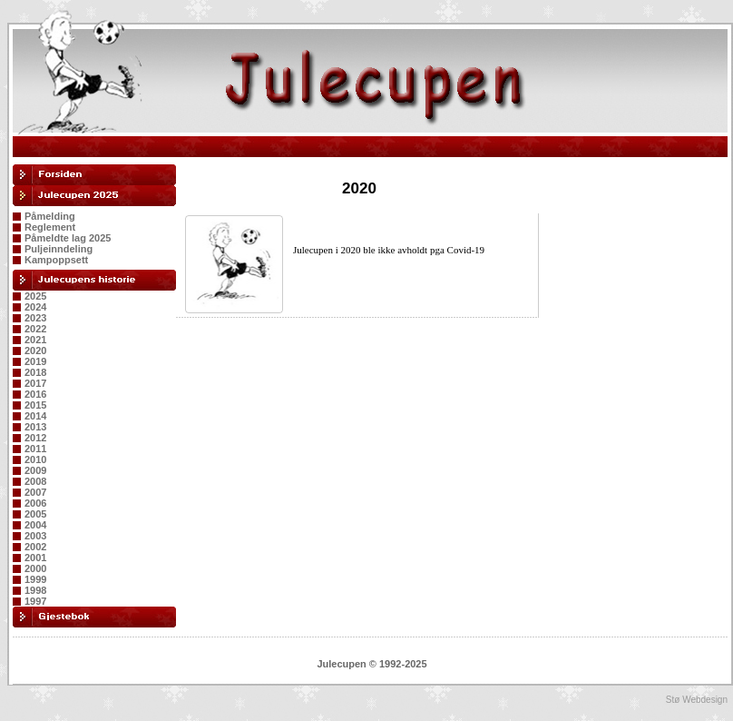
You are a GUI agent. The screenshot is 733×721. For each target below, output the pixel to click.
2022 (35, 328)
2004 (35, 524)
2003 (35, 535)
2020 (35, 350)
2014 (35, 415)
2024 (35, 306)
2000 (35, 568)
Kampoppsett (56, 259)
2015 (35, 405)
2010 (35, 459)
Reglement (49, 227)
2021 (35, 339)
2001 (35, 557)
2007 (35, 492)
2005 (35, 514)
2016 (35, 394)
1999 (35, 579)
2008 (35, 481)
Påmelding (49, 216)
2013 (35, 426)
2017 (35, 383)
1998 (35, 590)
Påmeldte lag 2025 (67, 237)
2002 (35, 546)
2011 (35, 448)
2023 (35, 317)
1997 (35, 601)
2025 (35, 296)
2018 (35, 372)
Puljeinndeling (58, 248)
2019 (35, 361)
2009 (35, 470)
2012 (35, 437)
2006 (35, 503)
